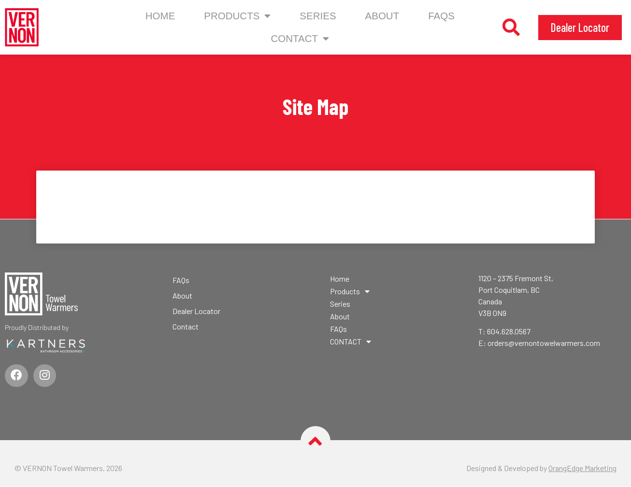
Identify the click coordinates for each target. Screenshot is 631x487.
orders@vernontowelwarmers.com (544, 342)
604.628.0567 (509, 331)
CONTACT (300, 39)
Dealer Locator (196, 310)
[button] (511, 27)
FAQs (441, 15)
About (382, 15)
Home (160, 15)
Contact (185, 326)
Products (237, 16)
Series (318, 15)
